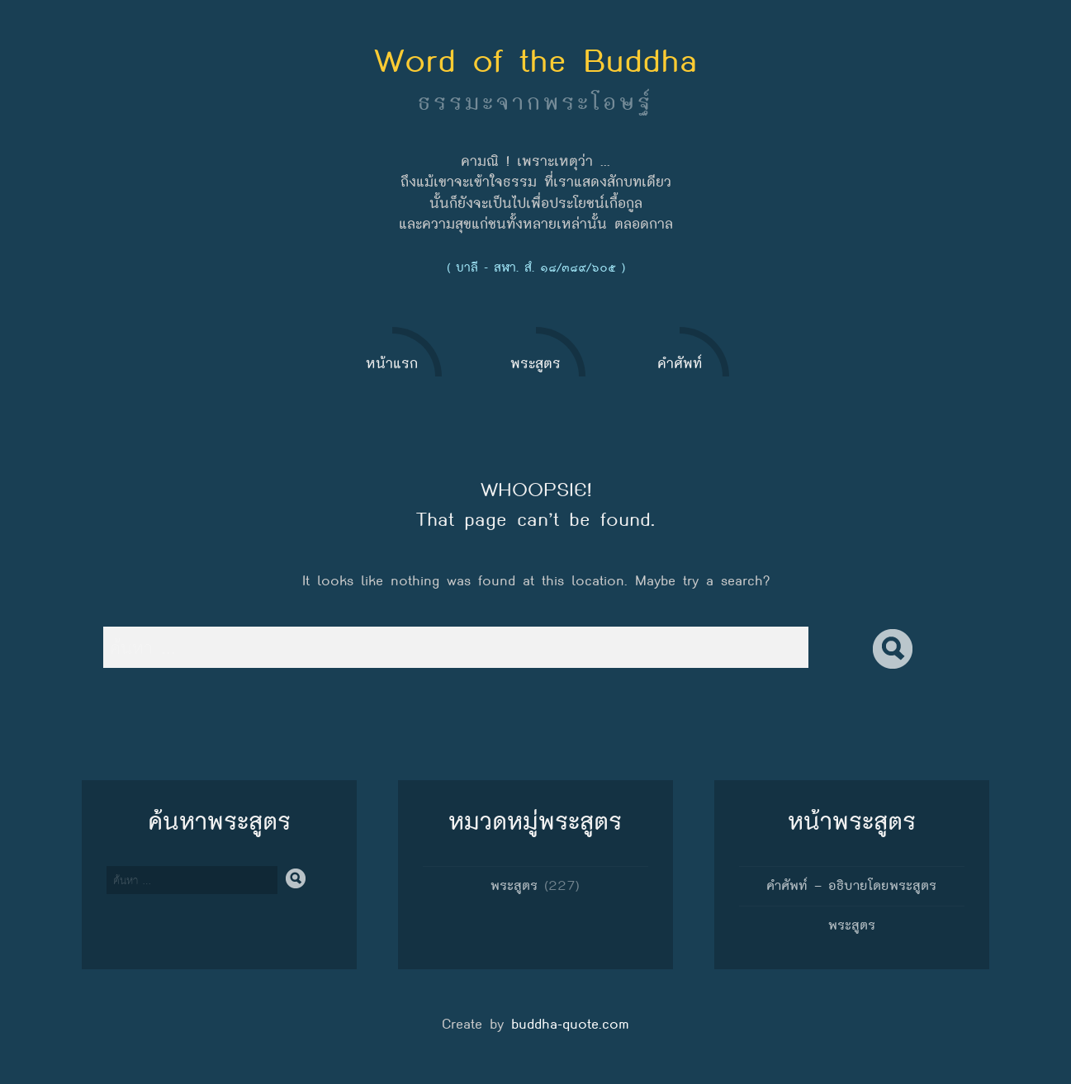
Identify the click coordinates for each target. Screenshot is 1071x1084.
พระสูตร (514, 885)
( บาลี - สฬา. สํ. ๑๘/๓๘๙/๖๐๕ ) (536, 267)
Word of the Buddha (536, 60)
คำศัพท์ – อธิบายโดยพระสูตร (851, 885)
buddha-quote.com (570, 1024)
